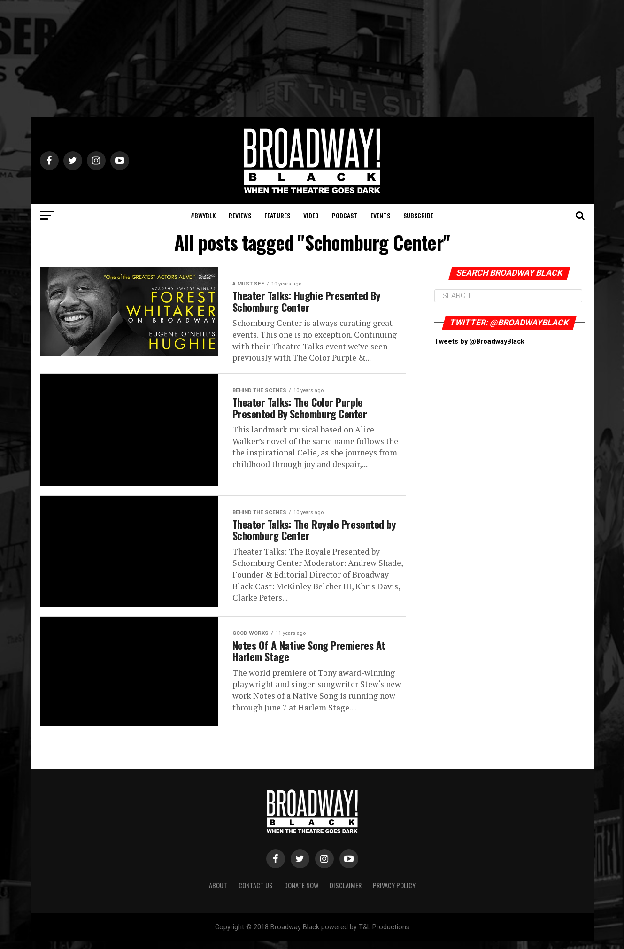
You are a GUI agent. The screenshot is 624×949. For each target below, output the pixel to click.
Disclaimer (346, 893)
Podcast (344, 215)
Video (311, 215)
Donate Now (301, 893)
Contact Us (256, 893)
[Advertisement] (312, 58)
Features (277, 215)
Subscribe (418, 215)
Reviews (240, 215)
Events (380, 215)
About (218, 893)
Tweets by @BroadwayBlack (479, 342)
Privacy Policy (394, 893)
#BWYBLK (203, 215)
